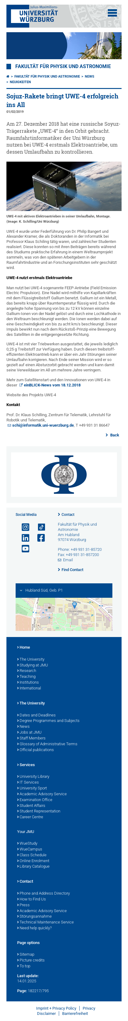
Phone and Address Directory (43, 893)
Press (23, 905)
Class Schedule (32, 855)
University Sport (32, 788)
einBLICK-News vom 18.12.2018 (52, 385)
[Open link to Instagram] (23, 527)
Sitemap (25, 955)
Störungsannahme (34, 916)
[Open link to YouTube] (23, 548)
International (29, 688)
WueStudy (27, 843)
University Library (33, 777)
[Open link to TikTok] (38, 527)
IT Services (28, 782)
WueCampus (29, 849)
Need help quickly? (34, 928)
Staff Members (31, 738)
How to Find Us (31, 899)
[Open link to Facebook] (38, 538)
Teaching (26, 677)
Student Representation (38, 811)
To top (23, 966)
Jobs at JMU (29, 732)
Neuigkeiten (20, 82)
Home (23, 648)
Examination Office (34, 800)
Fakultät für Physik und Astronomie (63, 66)
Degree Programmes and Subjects (48, 721)
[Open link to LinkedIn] (23, 538)
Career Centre (30, 817)
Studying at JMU (32, 665)
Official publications (35, 750)
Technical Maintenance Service (45, 922)
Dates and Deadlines (36, 715)
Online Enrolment (33, 861)
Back (114, 435)
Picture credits (31, 960)
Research (26, 671)
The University (30, 659)
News (89, 77)
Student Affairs (31, 806)
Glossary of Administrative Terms (47, 744)
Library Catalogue (33, 866)
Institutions (28, 682)
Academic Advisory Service (42, 794)
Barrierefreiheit (75, 1013)
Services (26, 765)
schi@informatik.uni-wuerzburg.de (43, 425)
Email (68, 560)
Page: (22, 990)
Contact (68, 514)
